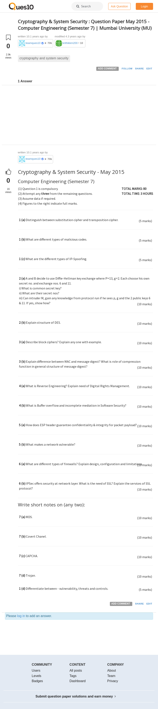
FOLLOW (127, 68)
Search (83, 6)
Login (144, 6)
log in (21, 616)
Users (36, 670)
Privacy (112, 681)
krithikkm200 (70, 43)
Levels (36, 676)
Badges (37, 681)
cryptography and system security (44, 58)
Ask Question (119, 6)
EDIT (149, 68)
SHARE (139, 68)
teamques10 (33, 43)
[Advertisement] (85, 116)
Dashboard (78, 681)
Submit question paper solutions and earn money (76, 696)
